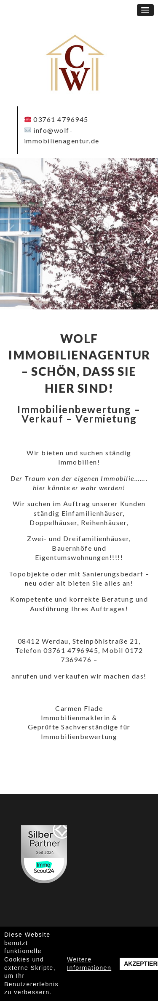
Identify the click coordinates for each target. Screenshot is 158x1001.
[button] (145, 10)
